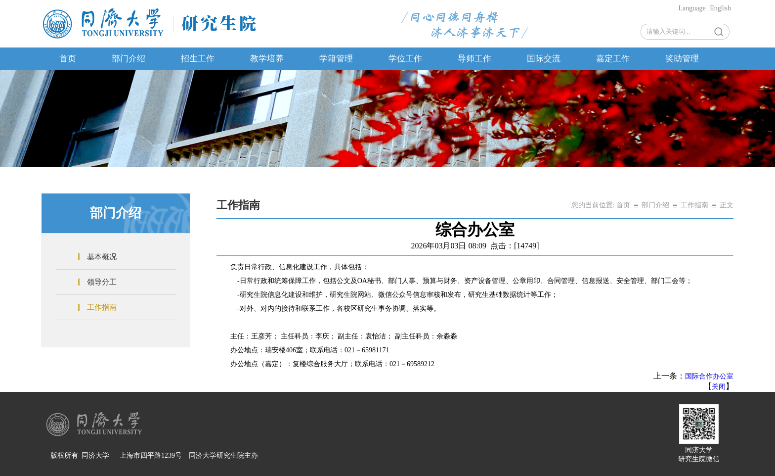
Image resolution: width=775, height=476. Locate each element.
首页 (67, 58)
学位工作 (405, 58)
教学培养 (267, 58)
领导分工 (102, 282)
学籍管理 (336, 58)
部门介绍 (128, 58)
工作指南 (102, 307)
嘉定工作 (613, 58)
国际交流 (543, 58)
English (720, 8)
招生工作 (198, 58)
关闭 (719, 386)
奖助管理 (682, 58)
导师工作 (474, 58)
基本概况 (102, 257)
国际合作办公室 (709, 376)
